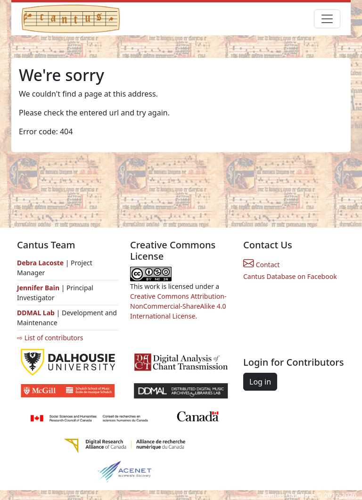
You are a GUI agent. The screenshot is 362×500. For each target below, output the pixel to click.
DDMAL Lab (36, 312)
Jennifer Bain (39, 287)
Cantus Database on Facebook (290, 276)
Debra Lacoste (40, 262)
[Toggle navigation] (327, 18)
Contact (261, 264)
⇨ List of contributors (50, 337)
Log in (260, 382)
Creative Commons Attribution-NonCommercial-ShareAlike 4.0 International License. (178, 306)
